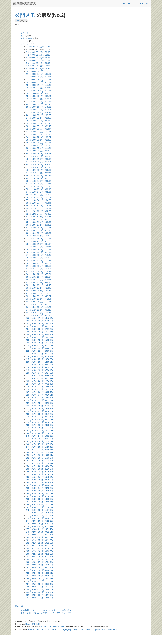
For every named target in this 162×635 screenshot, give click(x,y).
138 (39, 422)
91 (39, 293)
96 (39, 307)
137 (39, 419)
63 (39, 217)
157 (39, 474)
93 (39, 299)
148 (39, 450)
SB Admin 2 (57, 629)
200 (39, 592)
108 (39, 340)
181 (39, 540)
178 (39, 532)
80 (39, 263)
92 (39, 296)
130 (39, 400)
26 (39, 115)
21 (39, 101)
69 (39, 233)
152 (39, 461)
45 (39, 167)
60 (39, 208)
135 (39, 414)
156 (39, 471)
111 (39, 348)
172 (39, 515)
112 (39, 351)
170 (39, 510)
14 (39, 82)
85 (39, 277)
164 (39, 493)
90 (39, 291)
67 (39, 227)
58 (39, 203)
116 (39, 362)
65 (39, 222)
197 (39, 584)
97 (39, 310)
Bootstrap (32, 629)
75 (39, 249)
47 (39, 173)
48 (39, 175)
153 (39, 463)
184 (39, 548)
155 (39, 469)
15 (39, 85)
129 (39, 397)
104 (39, 329)
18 (39, 93)
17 (39, 90)
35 (39, 140)
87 (39, 282)
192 (39, 570)
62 (39, 214)
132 (39, 406)
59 (39, 206)
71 (39, 238)
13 (39, 79)
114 (39, 356)
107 (39, 337)
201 (39, 595)
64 (39, 219)
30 (39, 126)
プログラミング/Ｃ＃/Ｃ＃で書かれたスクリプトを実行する (46, 613)
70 (39, 236)
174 (39, 521)
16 (39, 88)
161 (39, 485)
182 (39, 543)
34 (39, 137)
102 (39, 323)
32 (39, 132)
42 (39, 159)
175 (39, 524)
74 (39, 247)
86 (39, 280)
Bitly (114, 629)
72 (39, 241)
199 (39, 589)
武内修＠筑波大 (24, 3)
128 (39, 395)
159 (39, 480)
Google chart (106, 629)
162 (39, 488)
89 (39, 288)
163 (39, 491)
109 (39, 343)
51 (39, 184)
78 (39, 258)
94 (39, 302)
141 (39, 430)
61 (39, 211)
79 (39, 260)
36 (39, 142)
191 (39, 567)
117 (39, 365)
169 (39, 507)
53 (39, 189)
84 (39, 274)
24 (39, 110)
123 (39, 381)
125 (39, 386)
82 (39, 269)
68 (39, 230)
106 (39, 334)
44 (39, 164)
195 (39, 578)
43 (39, 162)
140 (39, 428)
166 (39, 499)
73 (39, 244)
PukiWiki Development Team (52, 627)
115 (39, 359)
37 (39, 145)
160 (39, 482)
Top (17, 21)
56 (39, 197)
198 (39, 587)
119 (39, 370)
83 (39, 271)
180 (39, 537)
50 (39, 181)
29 (39, 123)
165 (39, 496)
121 (39, 376)
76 (39, 252)
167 (39, 502)
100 (39, 318)
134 (39, 411)
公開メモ (25, 15)
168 (39, 504)
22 (39, 104)
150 (39, 455)
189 (39, 562)
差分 (22, 36)
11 (39, 74)
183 (39, 546)
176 (39, 526)
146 (39, 444)
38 (39, 148)
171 (39, 513)
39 (39, 151)
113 (39, 354)
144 (39, 439)
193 (39, 573)
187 (39, 556)
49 (39, 178)
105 (39, 332)
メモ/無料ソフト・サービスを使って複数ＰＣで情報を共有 (46, 610)
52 (39, 186)
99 (39, 315)
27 (39, 118)
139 (39, 425)
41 (39, 156)
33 (39, 134)
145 (39, 441)
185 (39, 551)
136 (39, 417)
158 (39, 477)
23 (39, 107)
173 (39, 518)
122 (39, 378)
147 (39, 447)
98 (39, 312)
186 (39, 554)
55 (39, 195)
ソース (23, 41)
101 (39, 321)
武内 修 (19, 606)
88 (39, 285)
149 (39, 452)
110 (39, 345)
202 (39, 598)
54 (39, 192)
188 (39, 559)
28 (39, 121)
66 (39, 225)
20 (39, 99)
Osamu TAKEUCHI (33, 624)
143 (39, 436)
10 (39, 71)
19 (39, 96)
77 (39, 255)
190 (39, 565)
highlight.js (67, 629)
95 (39, 304)
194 (39, 576)
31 (39, 129)
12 (39, 77)
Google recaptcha (92, 629)
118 (39, 367)
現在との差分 (26, 38)
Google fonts (78, 629)
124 (39, 384)
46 (39, 170)
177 (39, 529)
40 (39, 153)
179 (39, 535)
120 (39, 373)
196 (39, 581)
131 (39, 403)
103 (39, 326)
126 (39, 389)
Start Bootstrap (43, 629)
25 (39, 112)
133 (39, 408)
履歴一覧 (24, 33)
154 (39, 466)
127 (39, 392)
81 (39, 266)
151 (39, 458)
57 (39, 200)
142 (39, 433)
